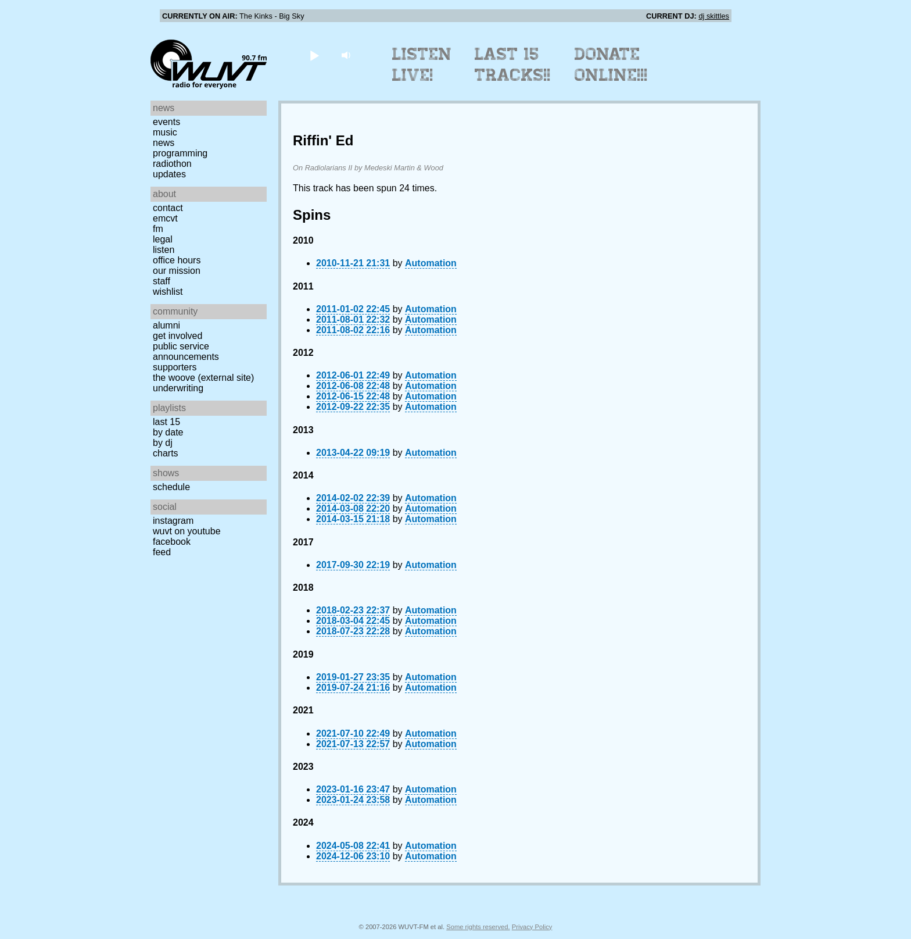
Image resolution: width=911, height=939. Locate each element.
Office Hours (176, 260)
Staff (161, 281)
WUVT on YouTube (187, 531)
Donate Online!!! (611, 64)
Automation (431, 263)
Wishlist (168, 292)
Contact (168, 208)
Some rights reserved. (478, 926)
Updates (169, 174)
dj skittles (713, 16)
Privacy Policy (532, 926)
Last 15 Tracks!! (513, 64)
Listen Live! (422, 64)
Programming (180, 153)
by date (168, 432)
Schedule (171, 487)
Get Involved (177, 336)
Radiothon (172, 164)
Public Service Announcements (186, 351)
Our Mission (176, 271)
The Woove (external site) (203, 378)
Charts (165, 453)
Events (166, 122)
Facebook (172, 542)
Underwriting (178, 388)
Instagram (173, 521)
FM (158, 229)
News (163, 143)
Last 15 (166, 422)
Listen (163, 250)
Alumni (166, 325)
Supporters (175, 367)
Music (165, 132)
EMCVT (165, 218)
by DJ (163, 443)
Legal (163, 239)
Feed (162, 552)
